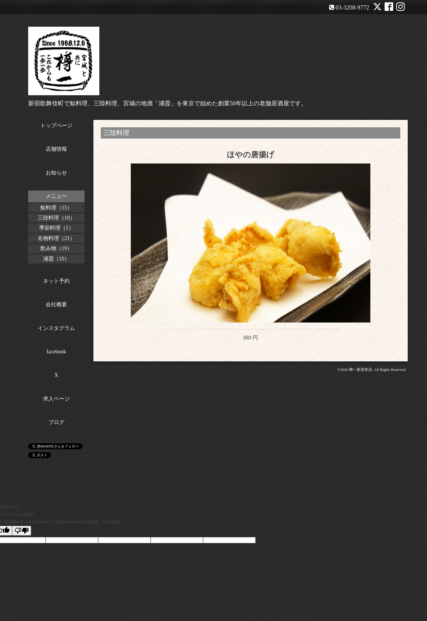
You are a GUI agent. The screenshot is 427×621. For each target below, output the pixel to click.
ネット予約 (56, 281)
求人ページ (56, 399)
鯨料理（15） (56, 208)
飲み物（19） (56, 248)
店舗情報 (56, 149)
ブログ (56, 422)
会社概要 (56, 304)
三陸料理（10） (56, 218)
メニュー (56, 196)
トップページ (56, 125)
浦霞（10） (56, 259)
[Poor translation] (21, 531)
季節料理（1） (56, 228)
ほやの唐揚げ (250, 154)
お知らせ (56, 173)
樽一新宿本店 (360, 379)
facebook (56, 352)
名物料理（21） (56, 238)
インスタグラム (56, 328)
